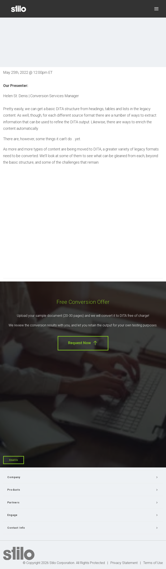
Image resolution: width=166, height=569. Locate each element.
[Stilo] (19, 9)
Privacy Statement (124, 563)
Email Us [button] (13, 460)
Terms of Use (153, 563)
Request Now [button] (83, 343)
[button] (156, 9)
